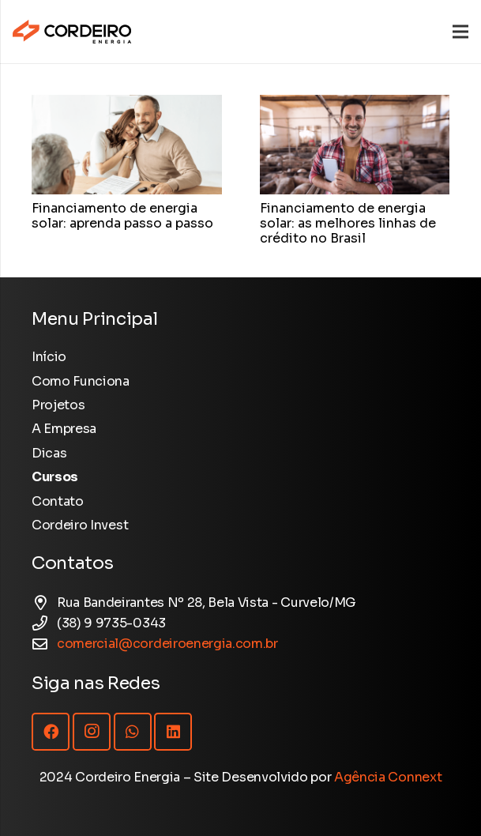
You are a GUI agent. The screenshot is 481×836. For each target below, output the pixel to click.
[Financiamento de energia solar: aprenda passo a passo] (127, 104)
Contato (58, 501)
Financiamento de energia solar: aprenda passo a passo (122, 216)
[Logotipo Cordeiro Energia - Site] (72, 31)
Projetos (58, 405)
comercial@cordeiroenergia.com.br (167, 643)
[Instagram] (92, 732)
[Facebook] (51, 732)
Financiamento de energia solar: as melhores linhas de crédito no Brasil (348, 223)
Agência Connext (388, 777)
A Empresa (64, 428)
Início (49, 356)
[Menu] (460, 31)
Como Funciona (81, 381)
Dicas (49, 453)
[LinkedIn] (173, 732)
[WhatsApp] (133, 732)
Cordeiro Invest (80, 525)
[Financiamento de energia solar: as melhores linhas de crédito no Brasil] (355, 104)
